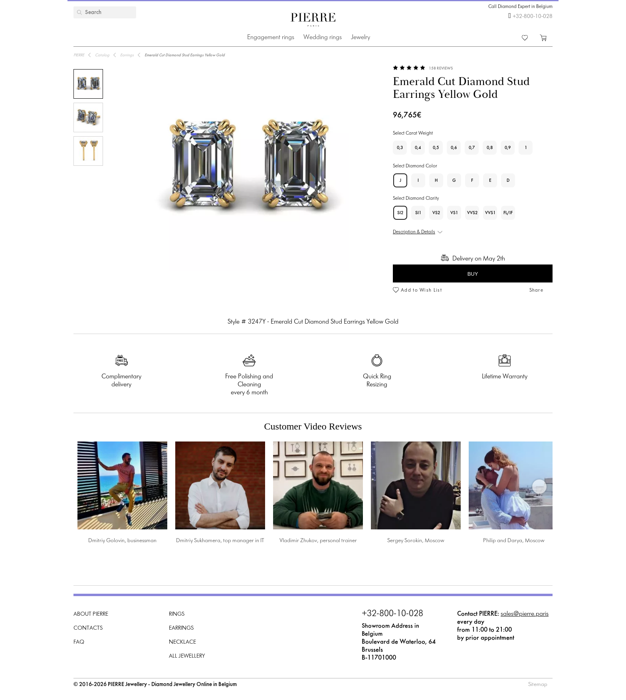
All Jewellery (187, 656)
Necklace (182, 642)
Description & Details (414, 232)
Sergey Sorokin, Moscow (415, 540)
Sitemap (537, 684)
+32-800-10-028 (533, 16)
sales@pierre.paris (525, 614)
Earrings (181, 628)
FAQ (78, 642)
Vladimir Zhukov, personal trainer (318, 540)
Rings (176, 614)
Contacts (88, 628)
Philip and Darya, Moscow (514, 540)
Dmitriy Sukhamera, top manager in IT (220, 540)
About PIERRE (90, 614)
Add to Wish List (421, 290)
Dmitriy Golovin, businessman (122, 540)
